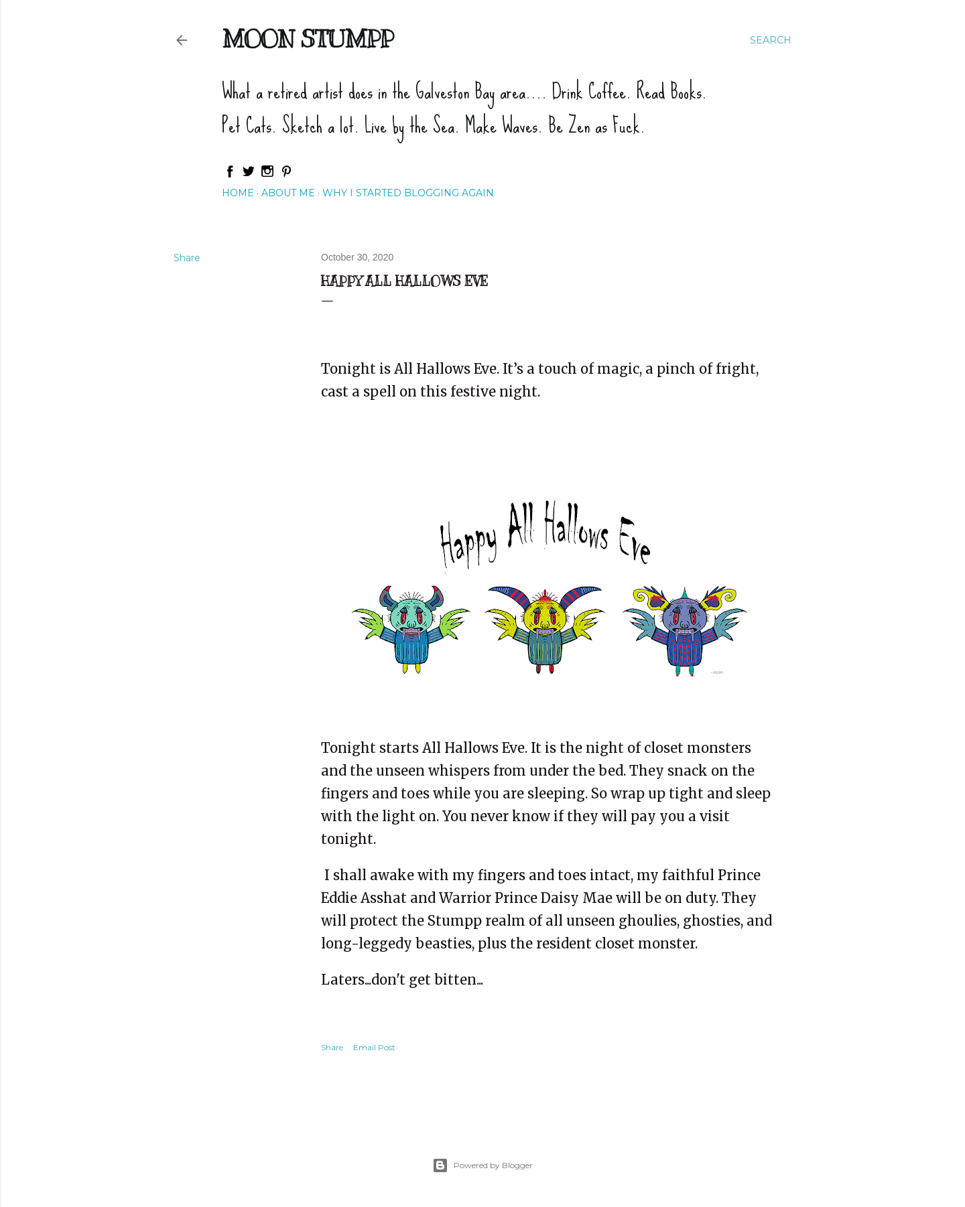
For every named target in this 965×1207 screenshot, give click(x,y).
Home (238, 193)
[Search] (770, 40)
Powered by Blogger (482, 1165)
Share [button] (187, 258)
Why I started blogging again (408, 193)
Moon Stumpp (307, 39)
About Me (288, 193)
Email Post (374, 1047)
